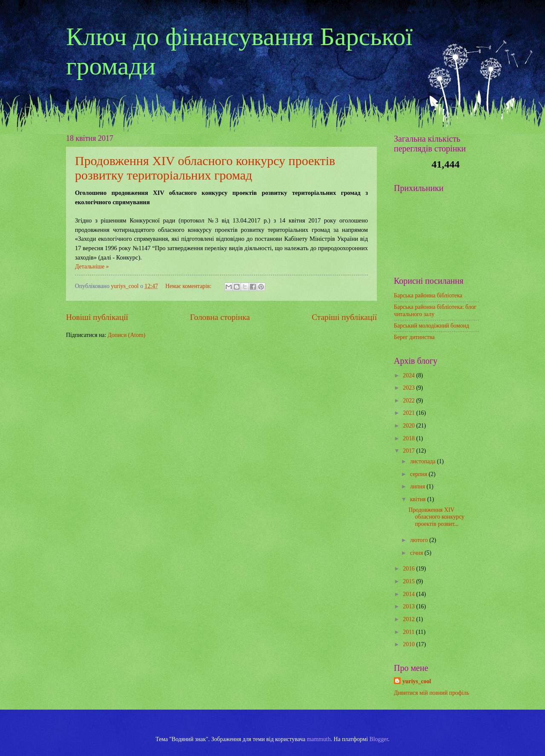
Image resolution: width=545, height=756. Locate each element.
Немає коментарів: (189, 286)
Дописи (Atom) (127, 335)
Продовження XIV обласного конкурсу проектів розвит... (436, 517)
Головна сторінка (220, 317)
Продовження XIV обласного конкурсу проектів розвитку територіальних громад (205, 168)
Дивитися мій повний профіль (431, 693)
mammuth (319, 739)
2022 (409, 400)
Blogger (379, 739)
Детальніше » (92, 266)
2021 (409, 413)
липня (418, 486)
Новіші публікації (97, 317)
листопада (423, 461)
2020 (409, 425)
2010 (409, 644)
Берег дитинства (414, 337)
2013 (409, 606)
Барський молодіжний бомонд (431, 325)
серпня (419, 474)
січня (417, 553)
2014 (409, 594)
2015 (409, 581)
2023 (409, 388)
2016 (409, 568)
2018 (409, 438)
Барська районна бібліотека (428, 295)
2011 (409, 632)
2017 (409, 451)
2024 (409, 375)
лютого (419, 540)
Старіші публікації (344, 317)
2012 (409, 619)
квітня (418, 499)
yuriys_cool (416, 681)
